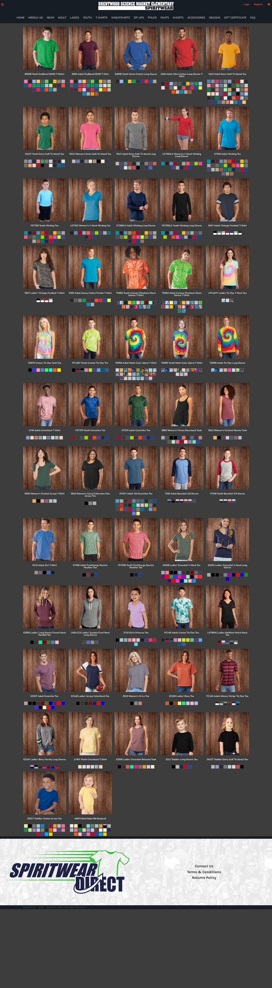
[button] (2, 4)
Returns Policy (204, 878)
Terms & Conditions (204, 872)
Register (258, 4)
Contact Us (204, 866)
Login (247, 4)
